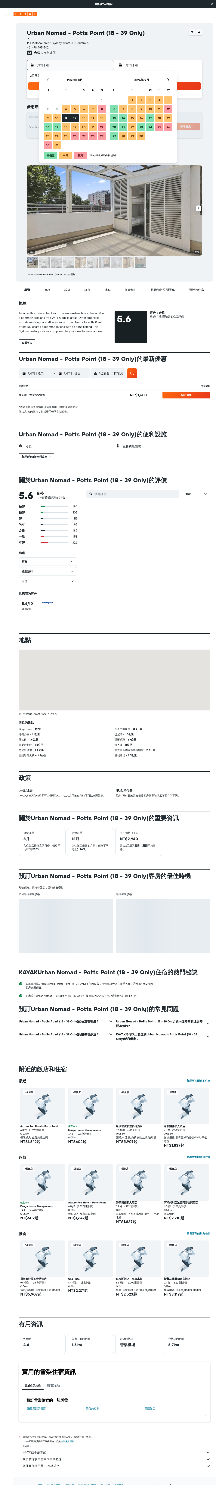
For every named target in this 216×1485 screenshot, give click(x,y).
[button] (212, 4)
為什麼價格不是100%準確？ (116, 1466)
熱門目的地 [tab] (53, 1385)
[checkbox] (37, 606)
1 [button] (101, 100)
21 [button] (92, 127)
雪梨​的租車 (92, 1408)
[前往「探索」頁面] (6, 60)
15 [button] (101, 118)
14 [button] (92, 118)
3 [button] (57, 109)
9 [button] (48, 118)
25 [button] (65, 136)
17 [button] (56, 127)
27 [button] (83, 136)
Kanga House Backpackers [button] (84, 1130)
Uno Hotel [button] (74, 1279)
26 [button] (74, 136)
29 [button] (101, 136)
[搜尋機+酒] (6, 49)
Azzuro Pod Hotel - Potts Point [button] (39, 1126)
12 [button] (74, 118)
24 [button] (56, 136)
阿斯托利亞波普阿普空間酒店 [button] (181, 1202)
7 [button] (93, 109)
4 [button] (66, 109)
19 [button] (74, 127)
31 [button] (56, 145)
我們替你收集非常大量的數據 (116, 1459)
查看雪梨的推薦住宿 (198, 1233)
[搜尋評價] (136, 494)
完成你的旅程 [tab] (33, 1385)
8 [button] (102, 109)
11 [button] (66, 118)
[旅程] (6, 86)
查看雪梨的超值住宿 (198, 1157)
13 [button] (83, 118)
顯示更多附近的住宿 (198, 1080)
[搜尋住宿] (6, 33)
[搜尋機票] (6, 25)
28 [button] (92, 136)
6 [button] (84, 109)
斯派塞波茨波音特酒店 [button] (129, 1126)
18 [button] (65, 127)
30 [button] (48, 145)
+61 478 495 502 (38, 47)
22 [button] (101, 127)
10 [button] (56, 118)
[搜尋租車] (6, 41)
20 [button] (84, 127)
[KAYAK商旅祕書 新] (6, 76)
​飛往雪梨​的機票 (36, 1408)
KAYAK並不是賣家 (116, 1452)
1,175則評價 (48, 53)
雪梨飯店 (150, 1408)
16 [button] (47, 127)
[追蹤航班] (6, 68)
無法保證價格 (67, 1441)
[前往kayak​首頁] (25, 14)
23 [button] (47, 136)
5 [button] (75, 109)
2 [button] (48, 109)
